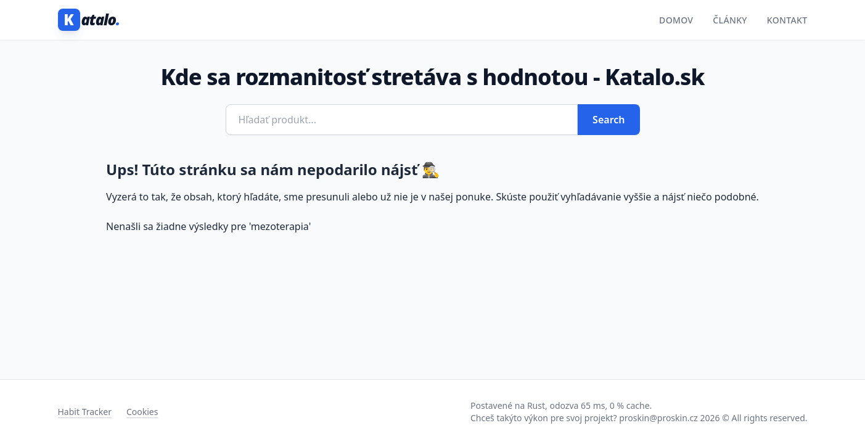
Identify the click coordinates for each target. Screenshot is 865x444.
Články (730, 20)
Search (608, 119)
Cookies (142, 411)
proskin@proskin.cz (658, 418)
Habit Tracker (85, 411)
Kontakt (787, 20)
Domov (676, 20)
